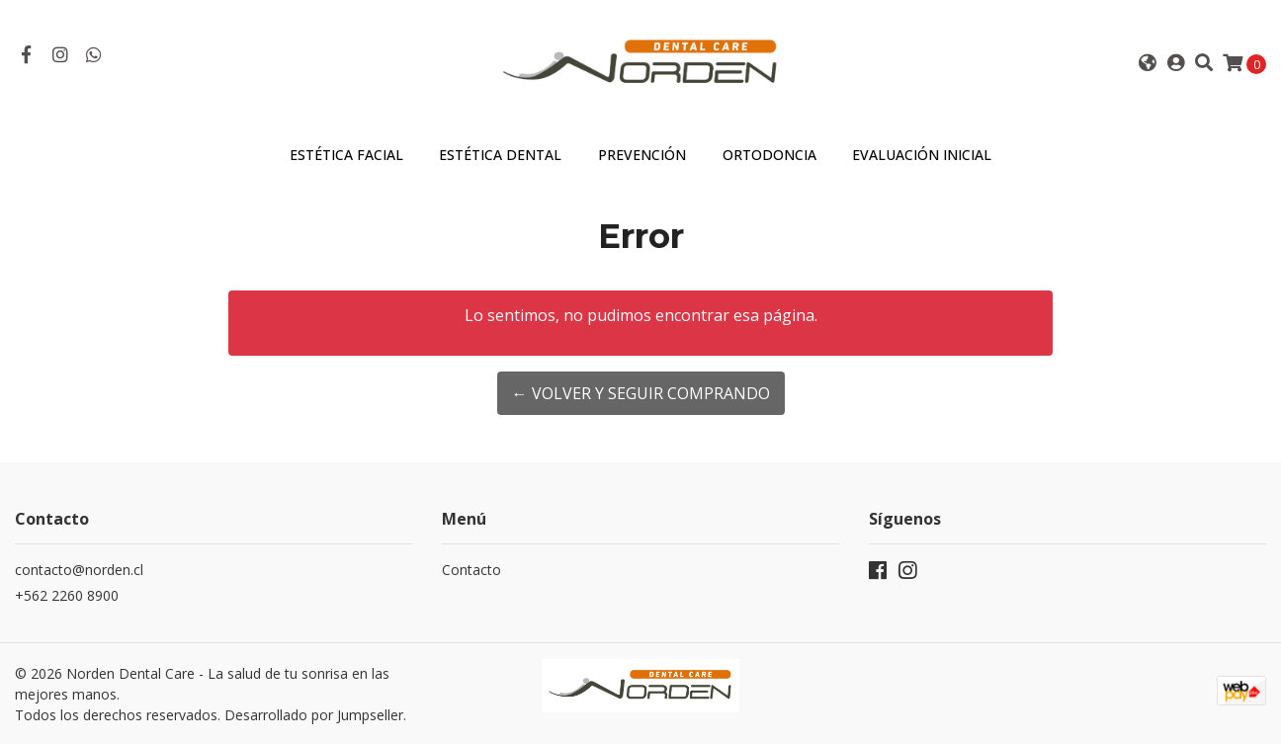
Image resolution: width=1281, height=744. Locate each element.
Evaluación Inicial (921, 154)
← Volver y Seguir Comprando (641, 393)
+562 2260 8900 (67, 595)
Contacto (471, 569)
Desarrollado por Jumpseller (313, 714)
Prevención (642, 154)
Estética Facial (346, 154)
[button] (1146, 63)
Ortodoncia (769, 154)
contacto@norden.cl (79, 569)
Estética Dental (500, 154)
